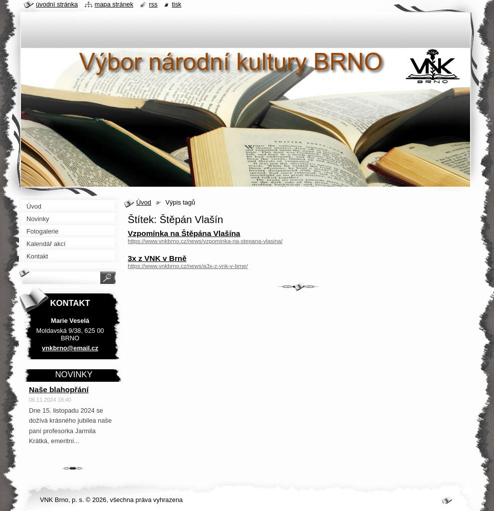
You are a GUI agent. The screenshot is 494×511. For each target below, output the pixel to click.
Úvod (143, 202)
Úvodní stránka (57, 4)
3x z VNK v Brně (157, 258)
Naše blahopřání (59, 389)
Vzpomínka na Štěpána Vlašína (184, 233)
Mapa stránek (114, 4)
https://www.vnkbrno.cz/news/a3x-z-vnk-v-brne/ (188, 266)
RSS (153, 4)
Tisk (176, 4)
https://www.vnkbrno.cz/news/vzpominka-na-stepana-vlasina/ (205, 241)
